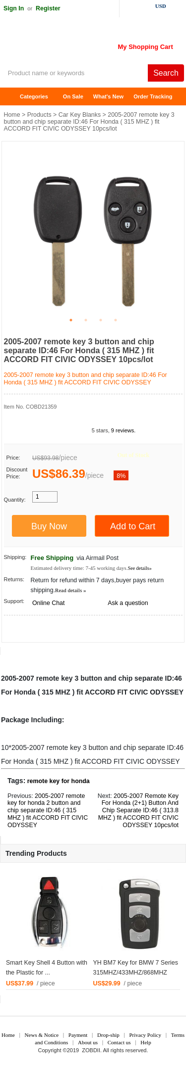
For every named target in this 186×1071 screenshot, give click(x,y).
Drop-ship (108, 1035)
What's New (108, 96)
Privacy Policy (145, 1035)
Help (145, 1042)
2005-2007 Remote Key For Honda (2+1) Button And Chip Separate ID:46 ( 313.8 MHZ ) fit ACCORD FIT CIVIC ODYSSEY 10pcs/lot (138, 810)
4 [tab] (116, 320)
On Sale (73, 96)
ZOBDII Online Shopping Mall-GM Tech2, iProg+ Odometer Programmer (79, 44)
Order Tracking (152, 96)
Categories (34, 96)
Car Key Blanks (80, 114)
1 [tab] (71, 320)
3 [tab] (101, 320)
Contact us (119, 1042)
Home (12, 97)
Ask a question (128, 603)
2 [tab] (86, 320)
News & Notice (42, 1035)
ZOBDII (91, 1050)
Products (39, 114)
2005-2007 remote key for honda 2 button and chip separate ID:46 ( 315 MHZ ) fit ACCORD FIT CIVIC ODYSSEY (47, 810)
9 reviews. (123, 430)
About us (88, 1042)
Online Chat (48, 603)
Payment (78, 1035)
